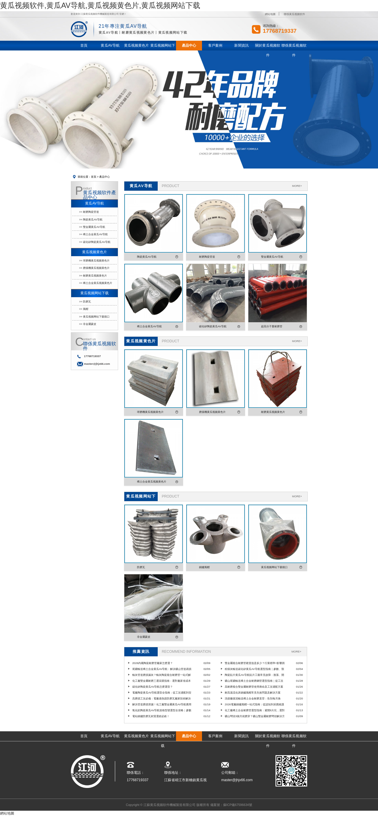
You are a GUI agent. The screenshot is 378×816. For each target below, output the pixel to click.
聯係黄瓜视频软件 (294, 14)
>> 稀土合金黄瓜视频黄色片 (96, 283)
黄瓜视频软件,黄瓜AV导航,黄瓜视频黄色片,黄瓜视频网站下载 (100, 5)
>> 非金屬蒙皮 (88, 324)
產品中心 (104, 176)
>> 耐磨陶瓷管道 (89, 211)
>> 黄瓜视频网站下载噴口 (94, 316)
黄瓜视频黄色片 (94, 252)
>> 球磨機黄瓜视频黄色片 (94, 260)
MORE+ (297, 185)
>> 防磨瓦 (85, 301)
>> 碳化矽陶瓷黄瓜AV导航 (94, 242)
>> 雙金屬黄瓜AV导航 (92, 226)
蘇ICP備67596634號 (237, 805)
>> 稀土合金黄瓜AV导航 (93, 234)
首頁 (93, 176)
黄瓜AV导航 (94, 203)
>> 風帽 (84, 309)
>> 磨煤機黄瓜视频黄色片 (94, 267)
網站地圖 (270, 14)
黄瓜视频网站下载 (94, 293)
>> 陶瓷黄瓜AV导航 (90, 219)
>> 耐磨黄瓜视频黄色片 (93, 275)
